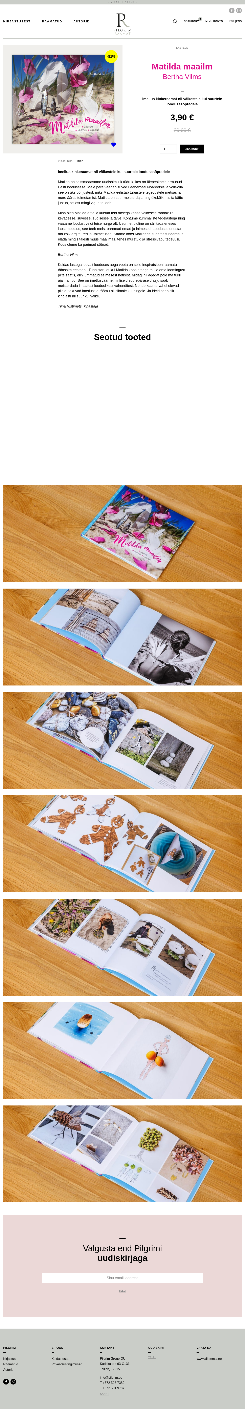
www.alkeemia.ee (209, 1365)
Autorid (81, 24)
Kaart (104, 1400)
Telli (122, 1297)
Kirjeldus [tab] (65, 167)
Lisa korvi (192, 155)
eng (239, 24)
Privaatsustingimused (67, 1370)
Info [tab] (80, 167)
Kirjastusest (17, 24)
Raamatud (52, 24)
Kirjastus (9, 1365)
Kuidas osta (60, 1365)
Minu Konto (214, 24)
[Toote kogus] (168, 155)
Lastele (182, 53)
